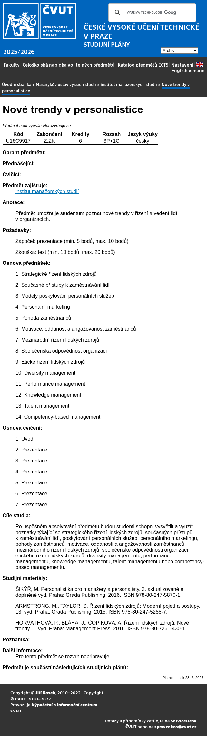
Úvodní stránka (16, 84)
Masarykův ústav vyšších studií (66, 84)
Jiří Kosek (45, 692)
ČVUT (20, 698)
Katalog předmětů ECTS (143, 64)
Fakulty (12, 64)
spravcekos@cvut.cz (175, 726)
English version (188, 67)
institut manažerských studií (129, 84)
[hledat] (151, 12)
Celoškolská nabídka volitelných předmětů (69, 64)
